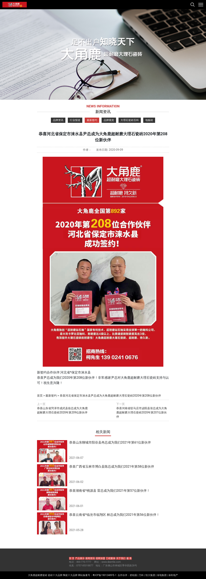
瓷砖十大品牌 (55, 575)
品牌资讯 (58, 120)
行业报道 (75, 120)
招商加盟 (100, 558)
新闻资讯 (90, 558)
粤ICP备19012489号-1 (104, 575)
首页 (40, 395)
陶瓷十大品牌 (70, 575)
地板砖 (149, 120)
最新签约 (92, 120)
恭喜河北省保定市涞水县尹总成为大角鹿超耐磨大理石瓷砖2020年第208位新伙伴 (110, 395)
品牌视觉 (109, 120)
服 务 (129, 558)
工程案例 (110, 558)
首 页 (71, 558)
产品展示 (80, 558)
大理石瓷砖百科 (130, 120)
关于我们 (121, 558)
